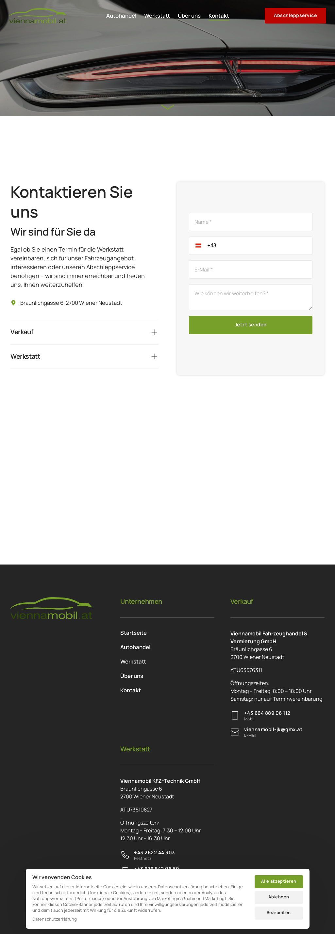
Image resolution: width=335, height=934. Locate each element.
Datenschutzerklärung (54, 919)
